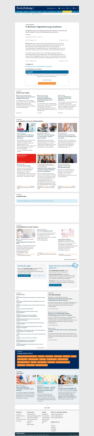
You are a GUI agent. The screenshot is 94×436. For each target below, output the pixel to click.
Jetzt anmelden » (24, 276)
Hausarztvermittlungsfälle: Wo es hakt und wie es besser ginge (67, 389)
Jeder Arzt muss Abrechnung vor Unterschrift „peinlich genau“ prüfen (45, 136)
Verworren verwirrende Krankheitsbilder (24, 309)
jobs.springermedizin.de (57, 418)
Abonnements (45, 419)
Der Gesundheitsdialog (24, 166)
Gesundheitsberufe (41, 66)
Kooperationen (52, 11)
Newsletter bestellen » (55, 285)
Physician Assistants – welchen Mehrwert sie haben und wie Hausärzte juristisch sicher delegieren (46, 390)
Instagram (53, 431)
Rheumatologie (30, 365)
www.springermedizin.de (57, 414)
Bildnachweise (30, 424)
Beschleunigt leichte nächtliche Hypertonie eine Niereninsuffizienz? (27, 312)
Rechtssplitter (21, 365)
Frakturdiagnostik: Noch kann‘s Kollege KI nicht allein (25, 97)
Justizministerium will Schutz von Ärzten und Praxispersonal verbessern (67, 136)
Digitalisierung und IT (30, 66)
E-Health (74, 356)
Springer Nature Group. (44, 435)
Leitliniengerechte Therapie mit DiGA (25, 243)
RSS (43, 423)
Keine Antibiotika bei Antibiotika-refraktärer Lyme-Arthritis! (25, 389)
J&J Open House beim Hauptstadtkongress (64, 167)
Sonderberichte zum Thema (27, 227)
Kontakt (29, 423)
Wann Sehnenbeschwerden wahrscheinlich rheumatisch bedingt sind (30, 298)
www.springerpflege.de (56, 416)
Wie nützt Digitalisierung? (44, 231)
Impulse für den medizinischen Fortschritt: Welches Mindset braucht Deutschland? (46, 170)
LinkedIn (53, 426)
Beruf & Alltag (49, 356)
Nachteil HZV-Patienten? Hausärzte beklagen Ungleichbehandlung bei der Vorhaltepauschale (27, 316)
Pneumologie (51, 362)
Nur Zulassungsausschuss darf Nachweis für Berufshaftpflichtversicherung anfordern (26, 341)
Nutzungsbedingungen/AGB (34, 416)
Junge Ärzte (49, 66)
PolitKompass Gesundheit (62, 362)
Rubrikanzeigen (46, 418)
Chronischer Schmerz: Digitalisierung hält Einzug (66, 240)
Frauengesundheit (22, 359)
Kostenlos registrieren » (39, 276)
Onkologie (33, 362)
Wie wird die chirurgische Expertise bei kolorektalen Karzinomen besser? (30, 306)
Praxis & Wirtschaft (21, 419)
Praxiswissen (33, 11)
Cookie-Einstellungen (32, 419)
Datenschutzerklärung (32, 418)
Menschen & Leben (63, 359)
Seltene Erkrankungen (41, 365)
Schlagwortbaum (31, 414)
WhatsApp (53, 429)
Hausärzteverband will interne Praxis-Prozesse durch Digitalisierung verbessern (28, 320)
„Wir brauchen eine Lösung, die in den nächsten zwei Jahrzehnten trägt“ (31, 335)
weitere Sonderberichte (71, 259)
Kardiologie (42, 359)
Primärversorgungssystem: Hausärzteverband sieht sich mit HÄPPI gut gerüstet (29, 345)
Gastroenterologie (33, 359)
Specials (45, 11)
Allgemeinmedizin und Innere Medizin (27, 356)
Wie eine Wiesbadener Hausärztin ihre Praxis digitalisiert (64, 98)
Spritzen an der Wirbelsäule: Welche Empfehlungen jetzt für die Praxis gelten (30, 302)
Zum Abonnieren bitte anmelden (47, 83)
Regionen (59, 11)
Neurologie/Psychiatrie (23, 362)
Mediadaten (45, 414)
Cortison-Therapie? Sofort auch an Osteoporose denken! (62, 330)
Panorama (18, 421)
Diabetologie (66, 356)
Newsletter (44, 421)
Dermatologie (58, 356)
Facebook (53, 427)
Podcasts (39, 11)
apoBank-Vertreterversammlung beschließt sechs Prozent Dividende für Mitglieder (29, 327)
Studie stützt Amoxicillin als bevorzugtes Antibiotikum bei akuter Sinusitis (60, 299)
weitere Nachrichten (41, 347)
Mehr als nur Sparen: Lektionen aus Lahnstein (26, 338)
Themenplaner (45, 416)
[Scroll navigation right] (77, 12)
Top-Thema (41, 356)
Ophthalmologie (42, 362)
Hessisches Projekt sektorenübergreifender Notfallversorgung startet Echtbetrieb (45, 99)
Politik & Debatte (67, 11)
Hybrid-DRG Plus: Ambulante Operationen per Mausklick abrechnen (25, 136)
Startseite (18, 414)
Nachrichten (20, 11)
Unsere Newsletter (24, 354)
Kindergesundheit (51, 359)
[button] (75, 8)
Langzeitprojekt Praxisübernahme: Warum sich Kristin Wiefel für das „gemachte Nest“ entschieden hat (30, 331)
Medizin (26, 11)
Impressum (30, 421)
